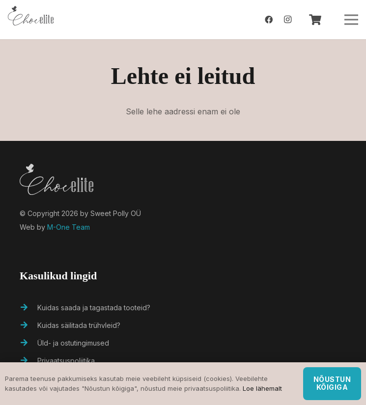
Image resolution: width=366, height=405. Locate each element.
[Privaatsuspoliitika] (28, 361)
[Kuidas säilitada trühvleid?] (28, 325)
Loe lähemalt (262, 388)
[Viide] (31, 19)
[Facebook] (269, 19)
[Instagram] (287, 19)
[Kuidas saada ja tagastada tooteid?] (28, 308)
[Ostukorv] (315, 19)
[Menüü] (351, 19)
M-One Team (68, 227)
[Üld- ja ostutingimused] (28, 343)
